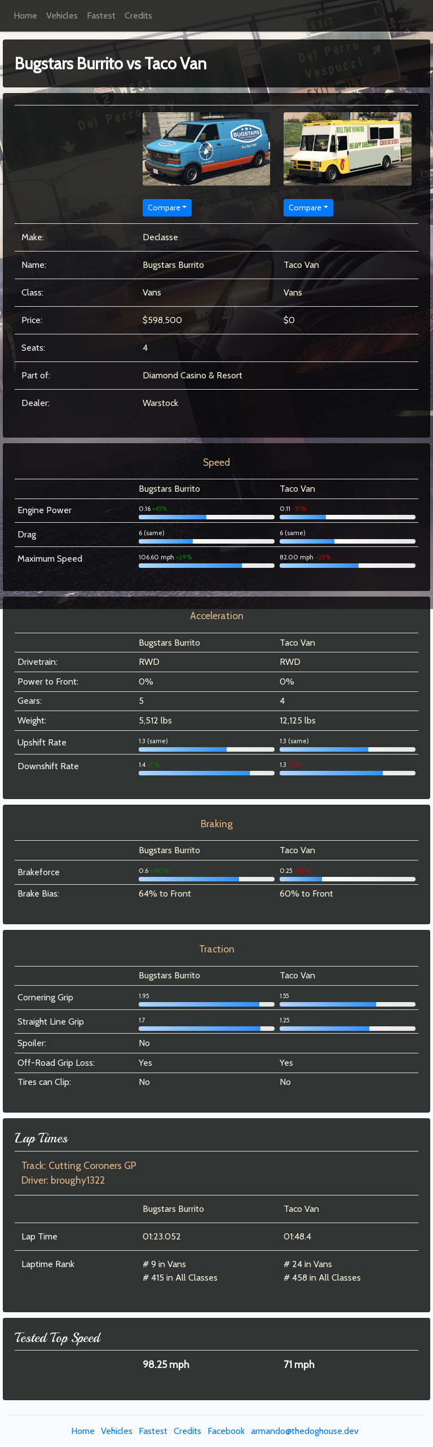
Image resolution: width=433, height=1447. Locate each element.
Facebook (226, 1431)
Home (25, 15)
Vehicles (62, 15)
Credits (138, 15)
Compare (164, 207)
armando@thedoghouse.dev (305, 1431)
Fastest (101, 15)
